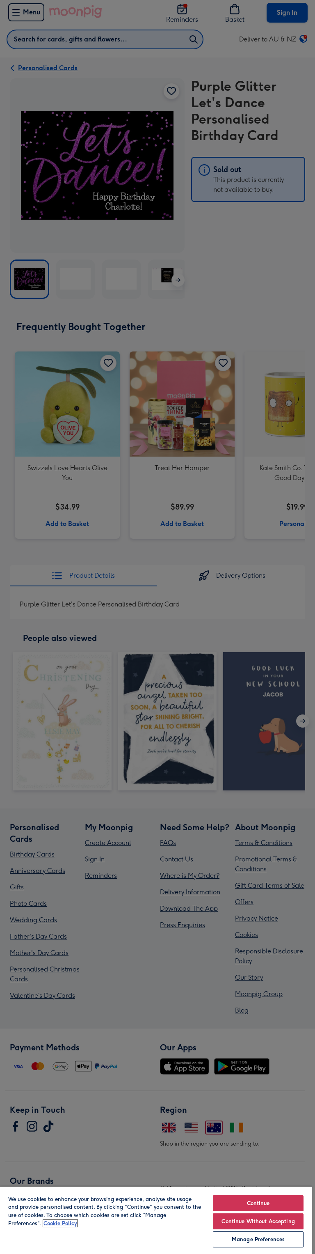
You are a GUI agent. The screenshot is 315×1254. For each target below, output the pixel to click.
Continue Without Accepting (257, 1221)
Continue (258, 1203)
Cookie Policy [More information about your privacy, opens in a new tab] (60, 1223)
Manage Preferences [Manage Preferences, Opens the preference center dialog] (258, 1239)
